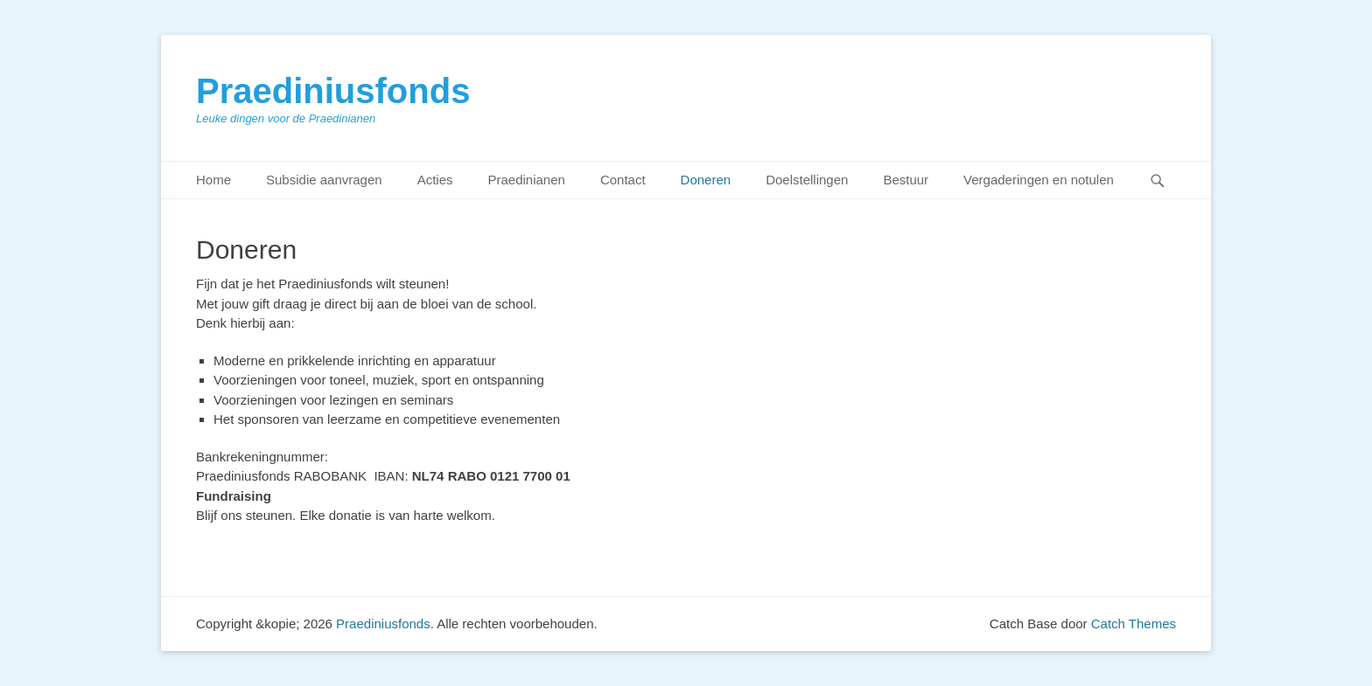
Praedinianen (525, 179)
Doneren (706, 179)
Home (213, 179)
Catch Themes (1133, 623)
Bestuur (905, 179)
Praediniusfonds (333, 91)
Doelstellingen (807, 179)
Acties (435, 179)
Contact (623, 179)
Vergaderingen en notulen (1038, 179)
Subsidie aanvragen (324, 179)
